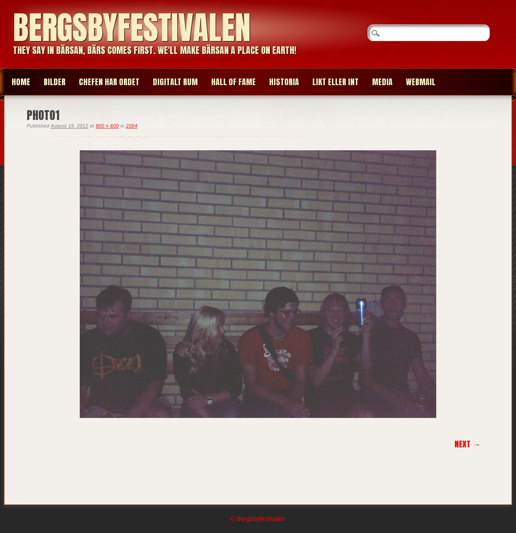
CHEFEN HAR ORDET (109, 82)
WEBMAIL (420, 82)
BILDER (55, 82)
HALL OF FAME (233, 82)
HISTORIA (284, 82)
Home (21, 82)
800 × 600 (107, 125)
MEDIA (382, 82)
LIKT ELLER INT (335, 82)
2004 (131, 125)
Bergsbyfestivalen (132, 27)
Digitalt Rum (175, 82)
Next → (467, 444)
